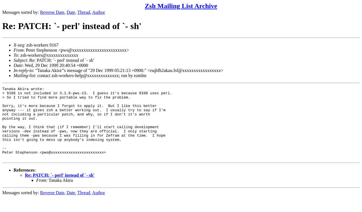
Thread (83, 12)
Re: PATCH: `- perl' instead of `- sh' (59, 189)
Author (98, 12)
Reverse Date (52, 12)
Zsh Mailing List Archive (181, 6)
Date (71, 12)
